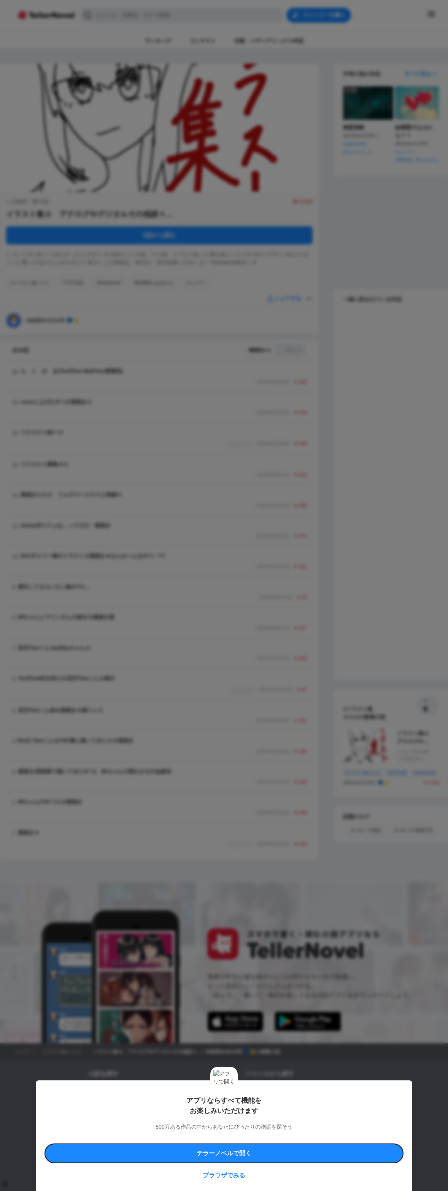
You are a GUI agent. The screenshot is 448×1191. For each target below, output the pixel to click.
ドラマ (264, 1117)
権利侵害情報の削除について (163, 1147)
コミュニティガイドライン (198, 1138)
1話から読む (159, 235)
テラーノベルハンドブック (146, 1138)
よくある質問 (334, 1138)
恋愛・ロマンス (261, 1091)
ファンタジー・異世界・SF (273, 1104)
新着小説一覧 (102, 1091)
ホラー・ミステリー (327, 1104)
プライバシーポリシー (269, 1147)
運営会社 (301, 1147)
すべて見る (422, 74)
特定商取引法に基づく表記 (294, 1138)
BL (248, 1117)
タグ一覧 (131, 1091)
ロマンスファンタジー (306, 1091)
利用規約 (110, 1138)
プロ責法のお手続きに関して (219, 1147)
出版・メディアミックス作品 (118, 1104)
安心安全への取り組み (246, 1138)
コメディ (286, 1117)
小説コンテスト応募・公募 (173, 1091)
